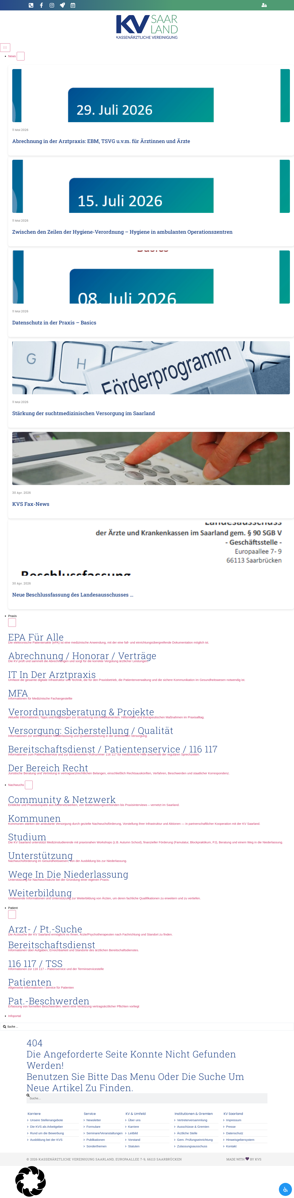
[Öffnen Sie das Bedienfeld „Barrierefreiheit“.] (285, 1189)
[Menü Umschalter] (5, 47)
